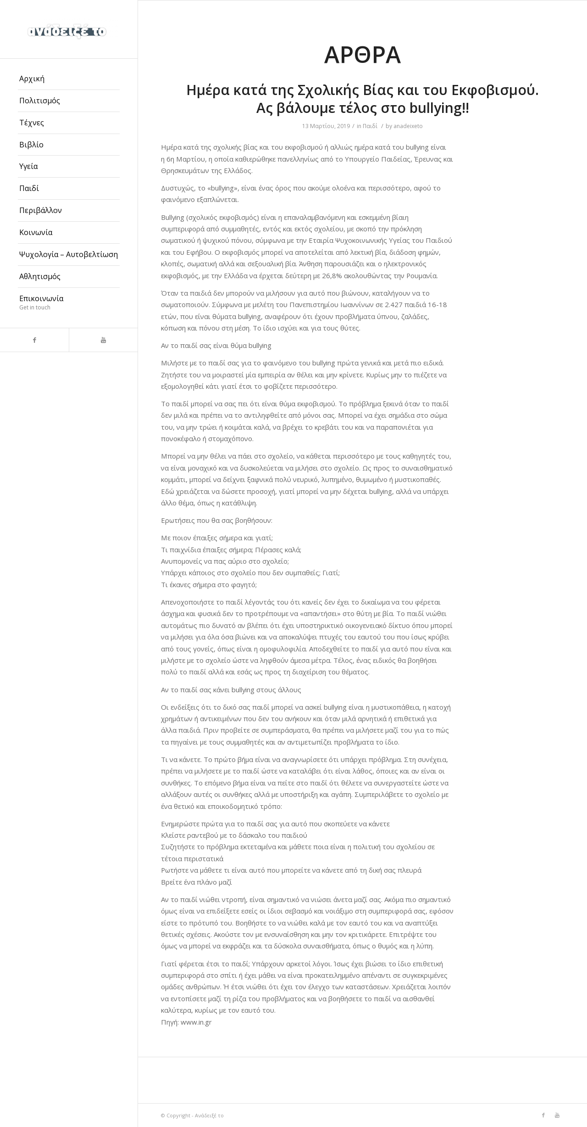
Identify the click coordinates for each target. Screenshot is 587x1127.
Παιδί (370, 126)
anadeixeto (408, 126)
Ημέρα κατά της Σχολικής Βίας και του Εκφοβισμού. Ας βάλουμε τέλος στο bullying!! (362, 98)
